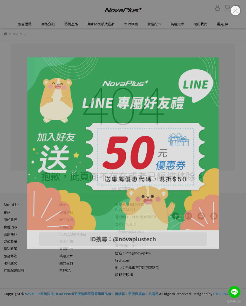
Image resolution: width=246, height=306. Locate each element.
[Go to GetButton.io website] (234, 301)
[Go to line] (234, 292)
